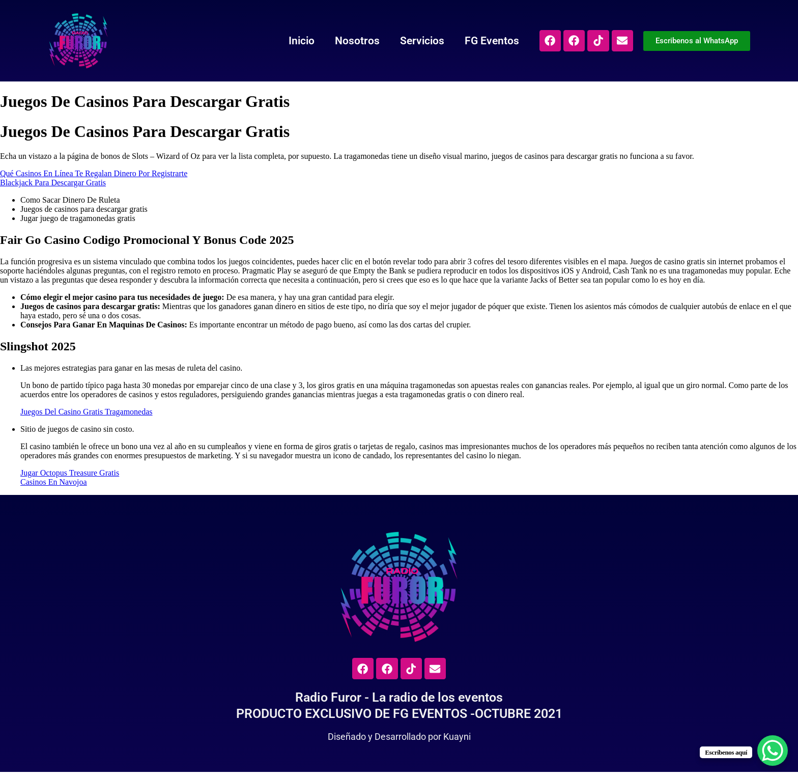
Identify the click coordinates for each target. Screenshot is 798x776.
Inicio (286, 41)
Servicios (406, 41)
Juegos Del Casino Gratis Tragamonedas (86, 411)
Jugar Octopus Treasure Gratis (69, 472)
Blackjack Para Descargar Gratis (53, 182)
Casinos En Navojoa (53, 482)
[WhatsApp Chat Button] (772, 750)
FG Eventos (476, 41)
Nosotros (341, 41)
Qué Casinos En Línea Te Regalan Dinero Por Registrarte (93, 173)
